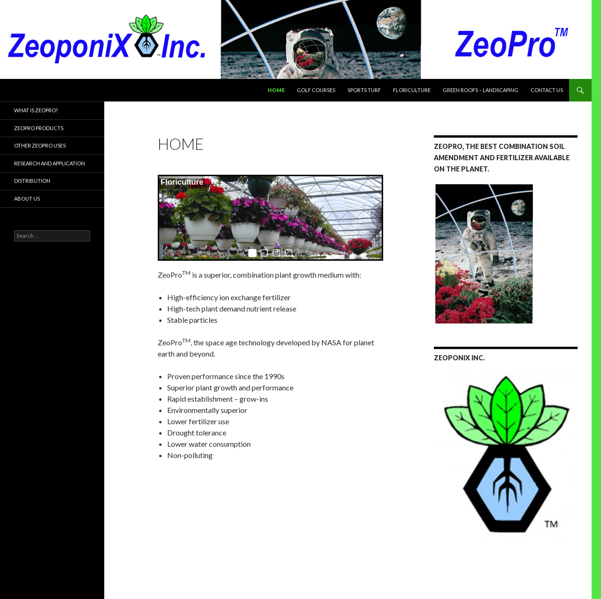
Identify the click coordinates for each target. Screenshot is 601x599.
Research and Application (49, 163)
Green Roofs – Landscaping (480, 90)
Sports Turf (364, 90)
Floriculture (412, 90)
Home (276, 90)
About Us (27, 198)
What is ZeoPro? (36, 110)
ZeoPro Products (38, 128)
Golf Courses (316, 90)
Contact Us (547, 90)
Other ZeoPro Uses (40, 145)
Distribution (32, 181)
